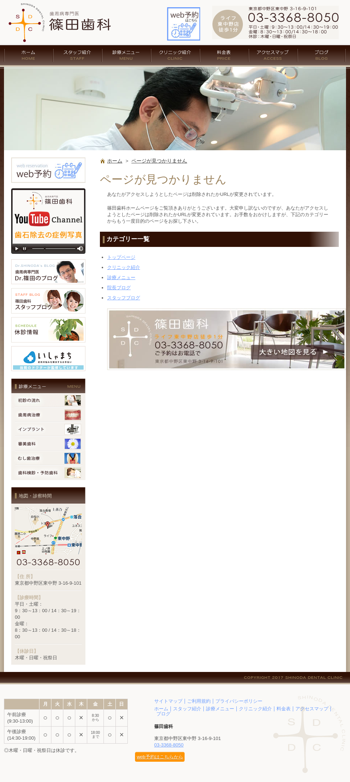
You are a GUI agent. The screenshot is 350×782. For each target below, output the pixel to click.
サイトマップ (168, 701)
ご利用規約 (199, 701)
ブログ (322, 55)
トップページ (121, 257)
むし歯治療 (48, 458)
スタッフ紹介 (77, 55)
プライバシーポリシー (238, 701)
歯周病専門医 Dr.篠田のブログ (48, 272)
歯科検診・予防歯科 (48, 473)
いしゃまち (48, 358)
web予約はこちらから (160, 757)
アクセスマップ (273, 55)
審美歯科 (48, 444)
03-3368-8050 (169, 745)
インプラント (48, 429)
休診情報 (48, 329)
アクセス (226, 339)
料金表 (224, 55)
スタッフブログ (123, 297)
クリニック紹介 (175, 55)
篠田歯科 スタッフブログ (48, 301)
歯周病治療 (48, 415)
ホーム (28, 55)
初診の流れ (48, 400)
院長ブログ (119, 287)
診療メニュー (126, 55)
